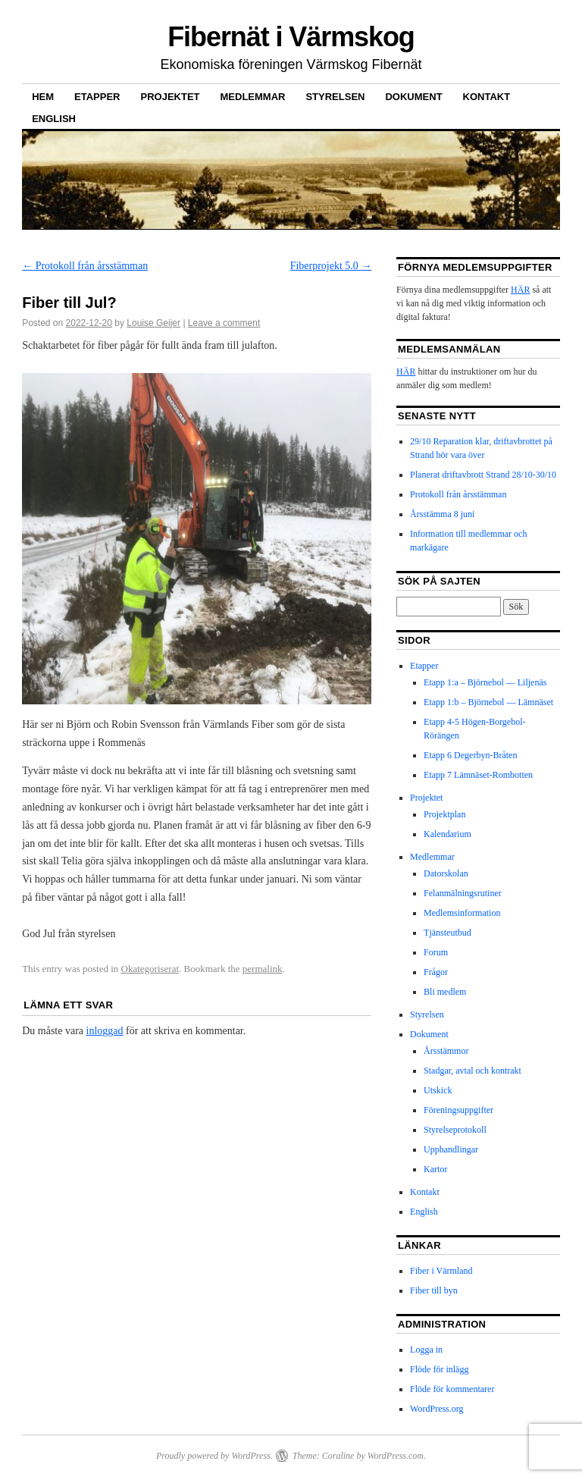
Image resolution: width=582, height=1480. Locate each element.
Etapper (97, 96)
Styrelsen (335, 96)
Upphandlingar (451, 1149)
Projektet (170, 96)
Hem (43, 96)
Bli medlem (445, 991)
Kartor (435, 1169)
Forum (436, 952)
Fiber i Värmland (441, 1270)
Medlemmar (253, 96)
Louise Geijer (153, 323)
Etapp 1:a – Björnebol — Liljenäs (485, 682)
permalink (262, 968)
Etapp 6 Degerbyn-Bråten (470, 755)
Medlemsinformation (462, 913)
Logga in (426, 1349)
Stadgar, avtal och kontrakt (472, 1070)
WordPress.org (436, 1408)
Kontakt (487, 96)
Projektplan (444, 814)
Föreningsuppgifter (458, 1110)
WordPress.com (396, 1455)
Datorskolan (446, 873)
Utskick (438, 1090)
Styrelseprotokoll (455, 1129)
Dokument (413, 96)
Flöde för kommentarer (452, 1389)
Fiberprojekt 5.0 (331, 265)
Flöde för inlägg (439, 1369)
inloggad (105, 1030)
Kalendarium (447, 834)
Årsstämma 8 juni (442, 514)
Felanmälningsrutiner (463, 893)
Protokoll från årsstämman (85, 265)
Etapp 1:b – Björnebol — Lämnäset (488, 702)
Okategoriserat (150, 968)
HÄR (520, 289)
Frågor (436, 972)
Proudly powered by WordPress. (214, 1455)
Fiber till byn (434, 1290)
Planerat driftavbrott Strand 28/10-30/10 (483, 474)
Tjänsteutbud (447, 932)
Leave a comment (224, 323)
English (54, 118)
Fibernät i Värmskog (291, 36)
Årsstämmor (446, 1051)
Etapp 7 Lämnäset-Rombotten (478, 775)
